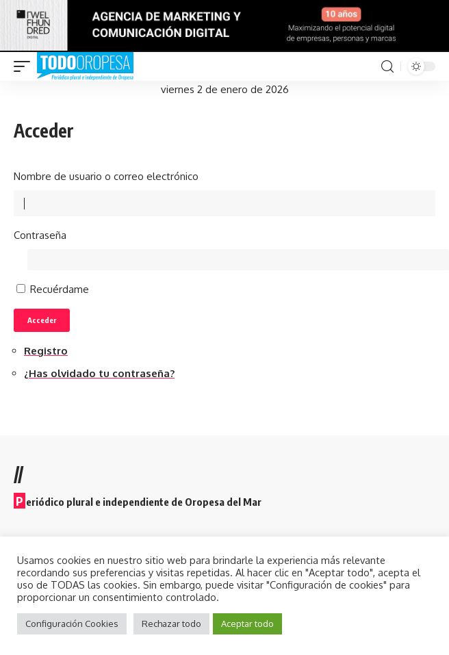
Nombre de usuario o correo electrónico (106, 176)
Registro (46, 350)
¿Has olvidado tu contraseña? (99, 373)
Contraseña (40, 235)
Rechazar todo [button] (171, 623)
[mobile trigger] (25, 66)
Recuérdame (59, 289)
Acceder (41, 320)
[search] (387, 66)
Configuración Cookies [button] (71, 623)
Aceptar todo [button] (247, 623)
